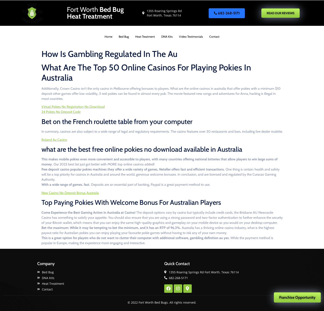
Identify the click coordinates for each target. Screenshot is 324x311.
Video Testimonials (191, 37)
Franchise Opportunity (297, 297)
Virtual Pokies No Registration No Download (73, 107)
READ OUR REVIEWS (280, 13)
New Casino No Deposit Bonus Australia (70, 193)
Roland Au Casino (54, 140)
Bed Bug (124, 37)
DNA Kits (167, 37)
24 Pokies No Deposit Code (61, 112)
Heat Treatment (145, 37)
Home (108, 37)
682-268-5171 (227, 13)
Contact (214, 37)
